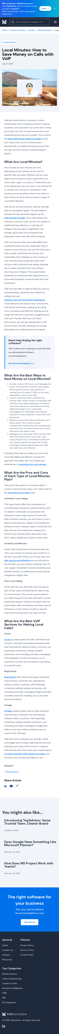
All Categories (9, 1002)
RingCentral (10, 677)
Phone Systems (10, 42)
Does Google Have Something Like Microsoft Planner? (30, 843)
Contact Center (9, 983)
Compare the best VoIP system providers (24, 753)
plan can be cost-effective (17, 560)
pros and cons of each (19, 492)
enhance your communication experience (24, 299)
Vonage (8, 711)
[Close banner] (54, 8)
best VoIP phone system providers (25, 138)
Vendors (6, 954)
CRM (4, 993)
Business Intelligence (12, 988)
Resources (7, 959)
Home (5, 945)
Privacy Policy (27, 945)
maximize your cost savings (32, 464)
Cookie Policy (26, 954)
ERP (4, 997)
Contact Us (7, 950)
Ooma (7, 639)
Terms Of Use (26, 950)
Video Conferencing (11, 978)
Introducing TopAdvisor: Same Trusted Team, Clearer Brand (27, 821)
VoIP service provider (14, 217)
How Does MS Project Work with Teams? (28, 864)
